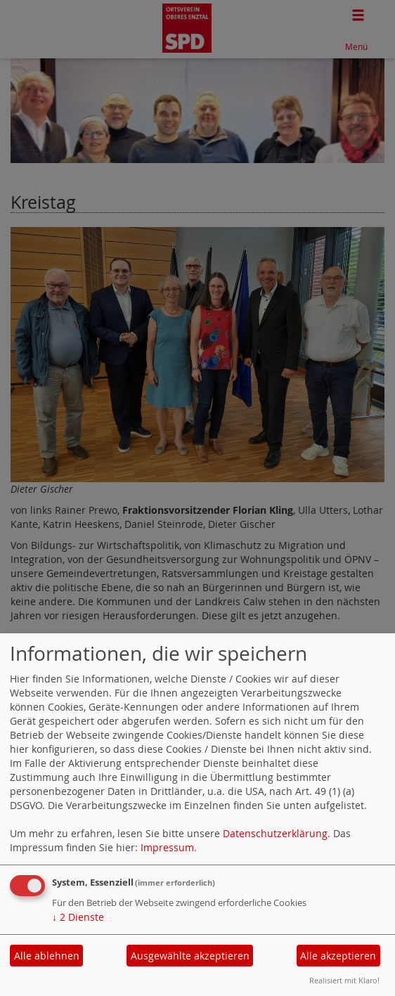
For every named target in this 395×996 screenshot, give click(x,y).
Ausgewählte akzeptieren (190, 955)
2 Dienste (78, 917)
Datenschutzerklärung (275, 833)
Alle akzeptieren (338, 955)
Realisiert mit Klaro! (344, 980)
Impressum (167, 847)
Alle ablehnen (46, 955)
